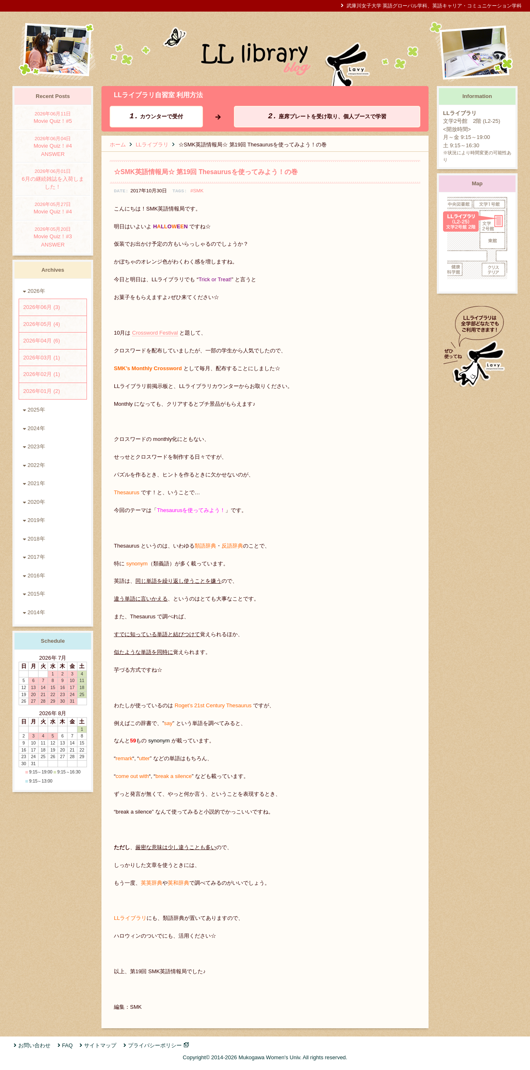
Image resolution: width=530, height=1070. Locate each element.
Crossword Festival (155, 333)
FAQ (67, 1045)
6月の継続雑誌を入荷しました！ (52, 179)
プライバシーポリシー (155, 1045)
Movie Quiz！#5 (52, 117)
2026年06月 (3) (41, 307)
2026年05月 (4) (41, 324)
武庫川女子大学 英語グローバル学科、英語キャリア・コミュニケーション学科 (434, 5)
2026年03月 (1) (41, 357)
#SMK (197, 190)
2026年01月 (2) (41, 391)
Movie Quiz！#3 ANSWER (52, 236)
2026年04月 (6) (41, 341)
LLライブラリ (152, 144)
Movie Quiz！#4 (52, 208)
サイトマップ (100, 1045)
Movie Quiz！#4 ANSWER (52, 146)
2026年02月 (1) (41, 374)
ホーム (118, 144)
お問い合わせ (34, 1045)
